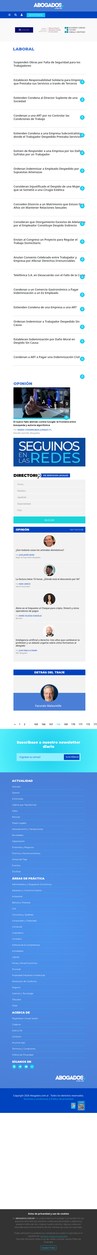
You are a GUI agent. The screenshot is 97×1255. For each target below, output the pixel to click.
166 (43, 724)
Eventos (16, 865)
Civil (14, 908)
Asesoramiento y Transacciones (27, 829)
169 (66, 724)
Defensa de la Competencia (26, 945)
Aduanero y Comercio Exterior (27, 890)
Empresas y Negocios (23, 847)
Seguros (16, 987)
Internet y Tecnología (22, 993)
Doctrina (16, 871)
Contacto (16, 1036)
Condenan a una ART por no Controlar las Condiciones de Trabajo (41, 117)
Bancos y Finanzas (21, 902)
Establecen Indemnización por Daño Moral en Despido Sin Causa (44, 341)
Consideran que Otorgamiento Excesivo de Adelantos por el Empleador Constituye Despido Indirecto (49, 223)
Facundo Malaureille (48, 706)
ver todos (76, 530)
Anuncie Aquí (18, 1042)
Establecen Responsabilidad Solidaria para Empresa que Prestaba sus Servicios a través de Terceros (48, 81)
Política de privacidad (62, 1099)
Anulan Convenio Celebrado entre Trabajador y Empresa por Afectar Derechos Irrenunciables (45, 259)
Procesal (16, 969)
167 (51, 724)
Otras (14, 1005)
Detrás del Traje (19, 859)
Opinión (16, 793)
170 (73, 724)
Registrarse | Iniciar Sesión (25, 1018)
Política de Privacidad (22, 1055)
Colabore (16, 1024)
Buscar (49, 520)
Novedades (17, 835)
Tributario (16, 999)
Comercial (17, 927)
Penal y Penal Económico (25, 963)
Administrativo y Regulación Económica (31, 884)
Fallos (15, 811)
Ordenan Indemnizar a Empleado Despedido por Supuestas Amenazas (46, 170)
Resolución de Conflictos (24, 981)
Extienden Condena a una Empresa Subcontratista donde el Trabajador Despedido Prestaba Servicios (47, 135)
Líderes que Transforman (24, 805)
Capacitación (18, 841)
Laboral (15, 957)
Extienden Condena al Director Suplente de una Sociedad (45, 99)
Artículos (16, 786)
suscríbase (72, 757)
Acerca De (17, 1030)
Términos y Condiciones (23, 1049)
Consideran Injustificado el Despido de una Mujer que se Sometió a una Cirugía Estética (47, 188)
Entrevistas (17, 799)
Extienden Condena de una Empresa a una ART (45, 307)
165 (36, 724)
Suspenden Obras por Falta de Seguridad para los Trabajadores (47, 64)
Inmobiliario (18, 951)
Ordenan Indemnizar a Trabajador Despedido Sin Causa (47, 323)
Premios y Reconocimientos (26, 853)
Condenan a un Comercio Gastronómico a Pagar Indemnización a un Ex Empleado (46, 291)
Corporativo (17, 933)
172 (88, 724)
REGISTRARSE (36, 15)
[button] (9, 14)
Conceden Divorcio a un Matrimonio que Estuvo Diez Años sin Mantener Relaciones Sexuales (49, 205)
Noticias (16, 817)
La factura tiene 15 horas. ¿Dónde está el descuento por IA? (48, 579)
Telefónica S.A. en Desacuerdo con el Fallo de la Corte (49, 275)
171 (81, 724)
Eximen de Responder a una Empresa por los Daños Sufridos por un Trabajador (48, 152)
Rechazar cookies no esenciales (54, 1236)
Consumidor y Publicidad (24, 921)
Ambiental (17, 896)
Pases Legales (19, 823)
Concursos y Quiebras (22, 914)
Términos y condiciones (36, 1099)
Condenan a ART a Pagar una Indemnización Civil (47, 357)
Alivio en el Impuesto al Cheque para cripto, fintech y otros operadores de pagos (47, 609)
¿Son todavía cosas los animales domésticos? (40, 550)
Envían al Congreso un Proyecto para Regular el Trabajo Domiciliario (46, 241)
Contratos (17, 939)
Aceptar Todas (48, 1247)
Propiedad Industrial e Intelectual (28, 975)
